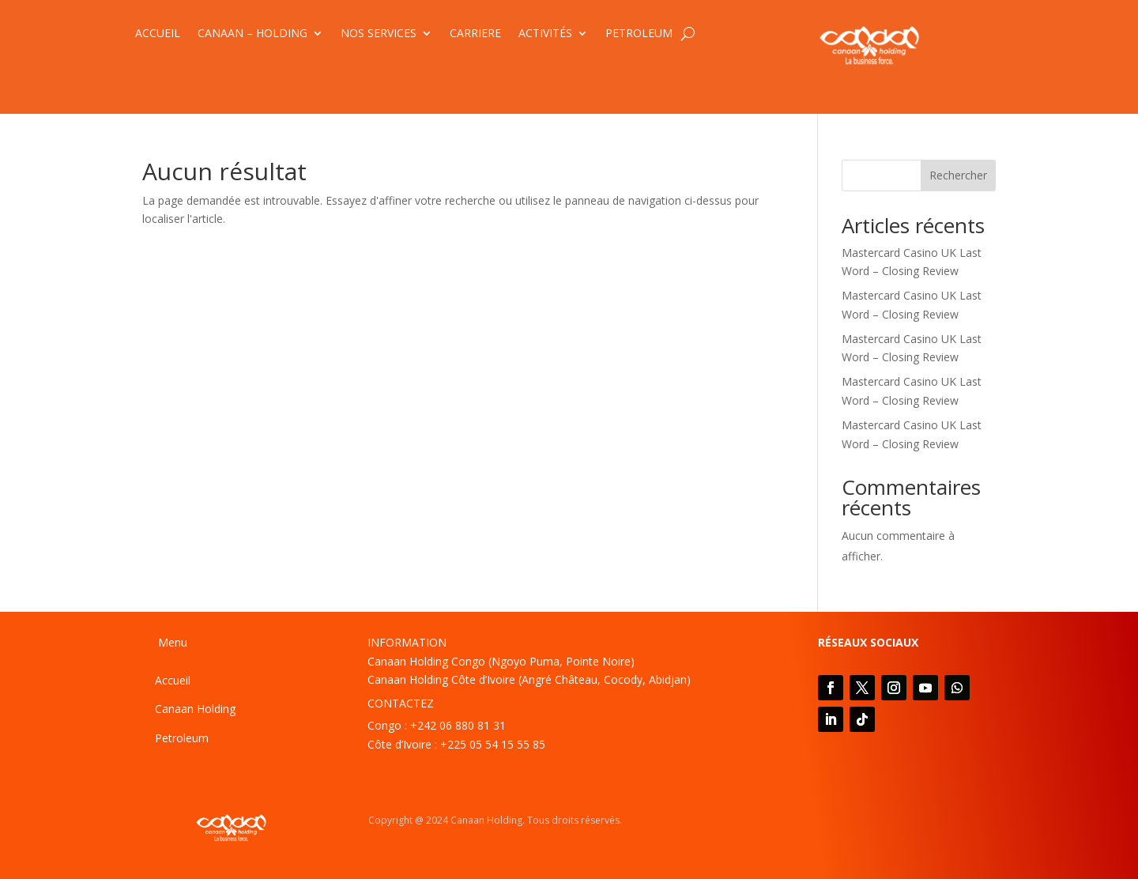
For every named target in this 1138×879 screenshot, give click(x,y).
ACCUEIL (157, 34)
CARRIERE (475, 34)
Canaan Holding (195, 708)
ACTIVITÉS (545, 34)
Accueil (172, 680)
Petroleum (182, 737)
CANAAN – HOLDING (252, 34)
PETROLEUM (639, 34)
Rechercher (958, 175)
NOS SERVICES (378, 34)
